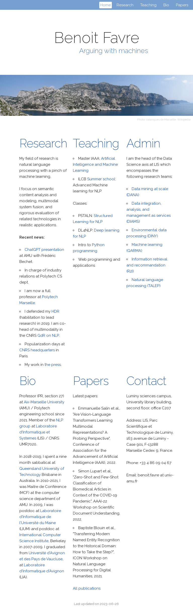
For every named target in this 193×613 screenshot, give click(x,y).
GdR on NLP (48, 335)
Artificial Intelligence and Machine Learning (95, 164)
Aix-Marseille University (44, 402)
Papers (182, 5)
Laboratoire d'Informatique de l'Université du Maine (40, 517)
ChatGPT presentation (44, 249)
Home (105, 5)
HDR (55, 311)
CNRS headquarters (37, 350)
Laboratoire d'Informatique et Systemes (38, 432)
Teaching (149, 5)
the (47, 364)
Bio (166, 5)
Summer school (101, 179)
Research (125, 5)
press (56, 364)
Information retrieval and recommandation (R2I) (146, 265)
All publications (87, 588)
